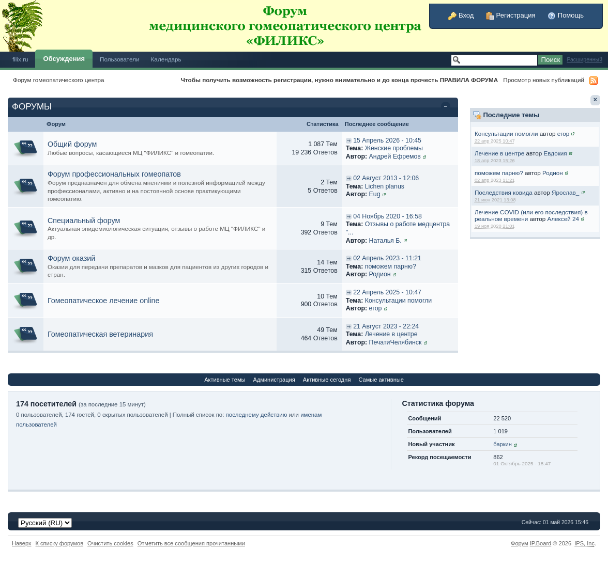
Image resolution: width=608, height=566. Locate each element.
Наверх (22, 543)
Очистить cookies (110, 543)
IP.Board (541, 543)
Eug (375, 194)
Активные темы (224, 379)
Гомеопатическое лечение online (103, 300)
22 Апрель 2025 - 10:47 (387, 292)
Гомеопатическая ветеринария (100, 334)
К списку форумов (60, 543)
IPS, (584, 543)
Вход (461, 15)
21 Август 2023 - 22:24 (386, 326)
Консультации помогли (506, 133)
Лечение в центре (499, 153)
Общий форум (72, 144)
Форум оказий (71, 258)
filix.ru (20, 59)
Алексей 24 (563, 218)
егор (563, 133)
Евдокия (555, 153)
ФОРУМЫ (32, 107)
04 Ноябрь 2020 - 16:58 (387, 216)
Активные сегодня (327, 379)
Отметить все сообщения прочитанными (191, 543)
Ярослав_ (565, 192)
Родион (552, 172)
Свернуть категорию (447, 107)
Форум (519, 543)
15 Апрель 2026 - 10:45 (387, 140)
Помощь (566, 15)
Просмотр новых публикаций (543, 79)
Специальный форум (84, 220)
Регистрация (511, 15)
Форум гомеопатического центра (58, 79)
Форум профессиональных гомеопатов (114, 174)
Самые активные (380, 379)
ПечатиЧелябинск (395, 342)
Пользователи (120, 59)
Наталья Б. (385, 240)
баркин (502, 444)
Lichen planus (384, 186)
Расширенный (584, 59)
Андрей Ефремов (395, 156)
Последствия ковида (504, 192)
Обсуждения (64, 58)
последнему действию (256, 415)
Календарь (166, 59)
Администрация (274, 379)
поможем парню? (499, 172)
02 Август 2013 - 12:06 (386, 178)
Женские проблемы (394, 148)
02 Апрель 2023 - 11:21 (387, 258)
